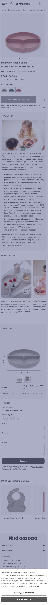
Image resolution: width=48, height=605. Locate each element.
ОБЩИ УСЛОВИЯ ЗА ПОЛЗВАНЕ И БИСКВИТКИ (20, 586)
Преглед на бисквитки (24, 593)
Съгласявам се (24, 599)
